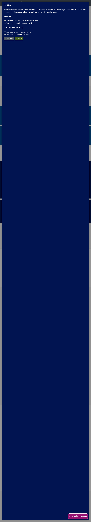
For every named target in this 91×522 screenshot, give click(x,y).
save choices (9, 39)
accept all (19, 39)
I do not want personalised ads (17, 34)
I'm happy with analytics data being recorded (22, 21)
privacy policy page (50, 12)
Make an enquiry (78, 516)
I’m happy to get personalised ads (18, 32)
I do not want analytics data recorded (19, 23)
